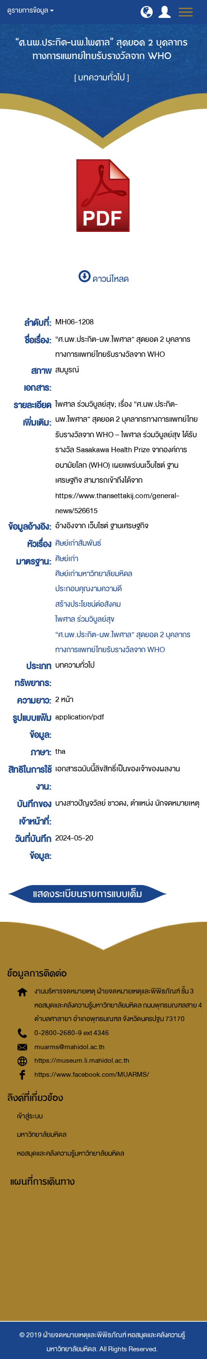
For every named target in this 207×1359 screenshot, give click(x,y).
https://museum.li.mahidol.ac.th (81, 1060)
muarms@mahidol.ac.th (69, 1047)
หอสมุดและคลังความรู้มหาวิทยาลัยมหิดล (70, 1153)
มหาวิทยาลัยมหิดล (41, 1135)
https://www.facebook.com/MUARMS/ (91, 1075)
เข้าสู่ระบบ (30, 1116)
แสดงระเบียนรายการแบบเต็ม (87, 894)
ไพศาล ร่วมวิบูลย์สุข (84, 619)
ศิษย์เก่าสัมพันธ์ (78, 543)
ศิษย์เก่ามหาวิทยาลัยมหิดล (93, 573)
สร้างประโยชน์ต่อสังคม (88, 604)
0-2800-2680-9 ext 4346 (71, 1033)
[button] (146, 12)
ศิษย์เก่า (66, 558)
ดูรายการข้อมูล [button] (30, 10)
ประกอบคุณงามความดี (88, 589)
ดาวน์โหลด (104, 279)
